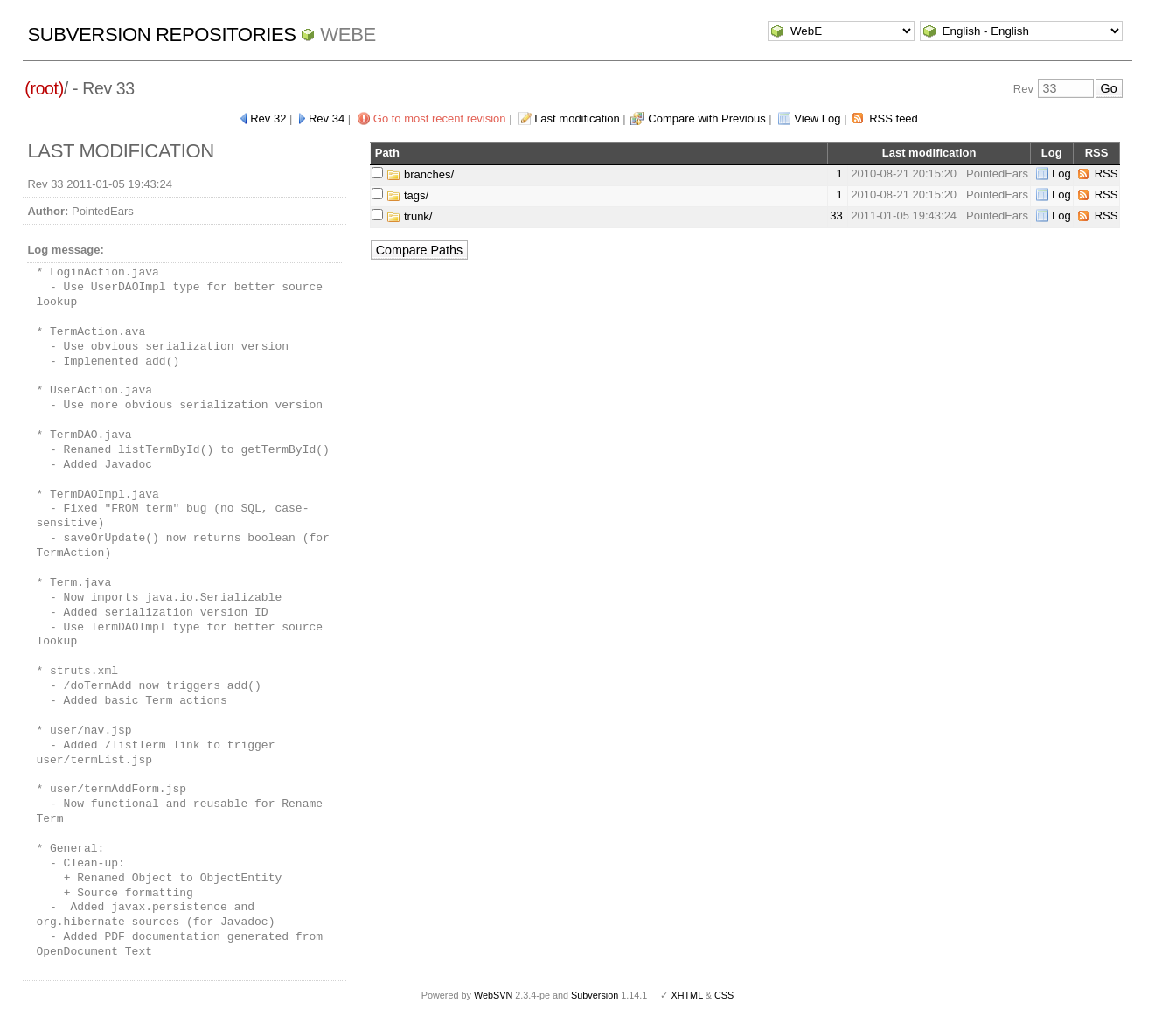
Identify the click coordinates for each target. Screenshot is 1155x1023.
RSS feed (893, 118)
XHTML (686, 995)
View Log (817, 118)
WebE (347, 34)
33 (836, 215)
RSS (1106, 173)
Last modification (577, 118)
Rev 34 (326, 118)
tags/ (407, 195)
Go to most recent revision (439, 118)
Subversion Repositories (161, 34)
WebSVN (493, 995)
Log (1061, 173)
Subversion (594, 995)
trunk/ (409, 216)
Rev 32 (268, 118)
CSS (724, 995)
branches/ (420, 174)
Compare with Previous (706, 118)
